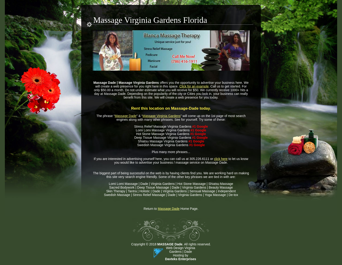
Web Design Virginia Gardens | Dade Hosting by (180, 251)
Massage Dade (125, 116)
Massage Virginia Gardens (162, 116)
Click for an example (194, 86)
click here (221, 159)
